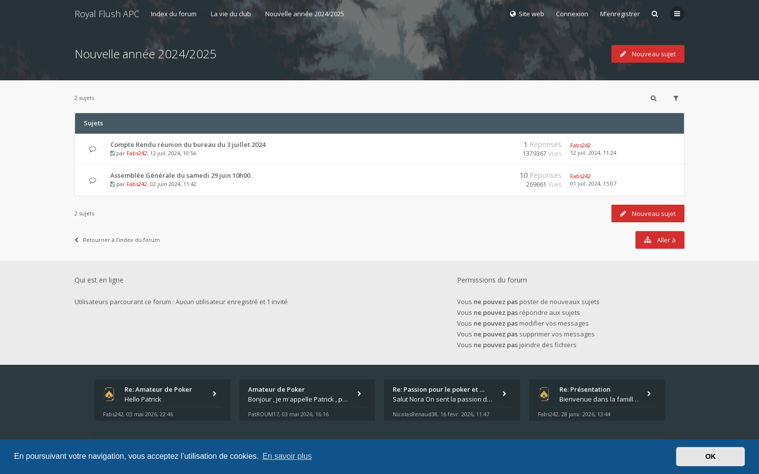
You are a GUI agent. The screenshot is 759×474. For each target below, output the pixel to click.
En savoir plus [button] (287, 456)
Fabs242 (136, 153)
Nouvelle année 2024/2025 (304, 13)
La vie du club (231, 13)
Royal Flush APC (107, 14)
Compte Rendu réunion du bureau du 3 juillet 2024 (187, 144)
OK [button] (710, 456)
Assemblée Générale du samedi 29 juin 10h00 (180, 175)
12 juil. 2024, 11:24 (593, 152)
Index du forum (174, 13)
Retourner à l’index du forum (117, 239)
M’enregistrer (620, 13)
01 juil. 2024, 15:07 (593, 183)
